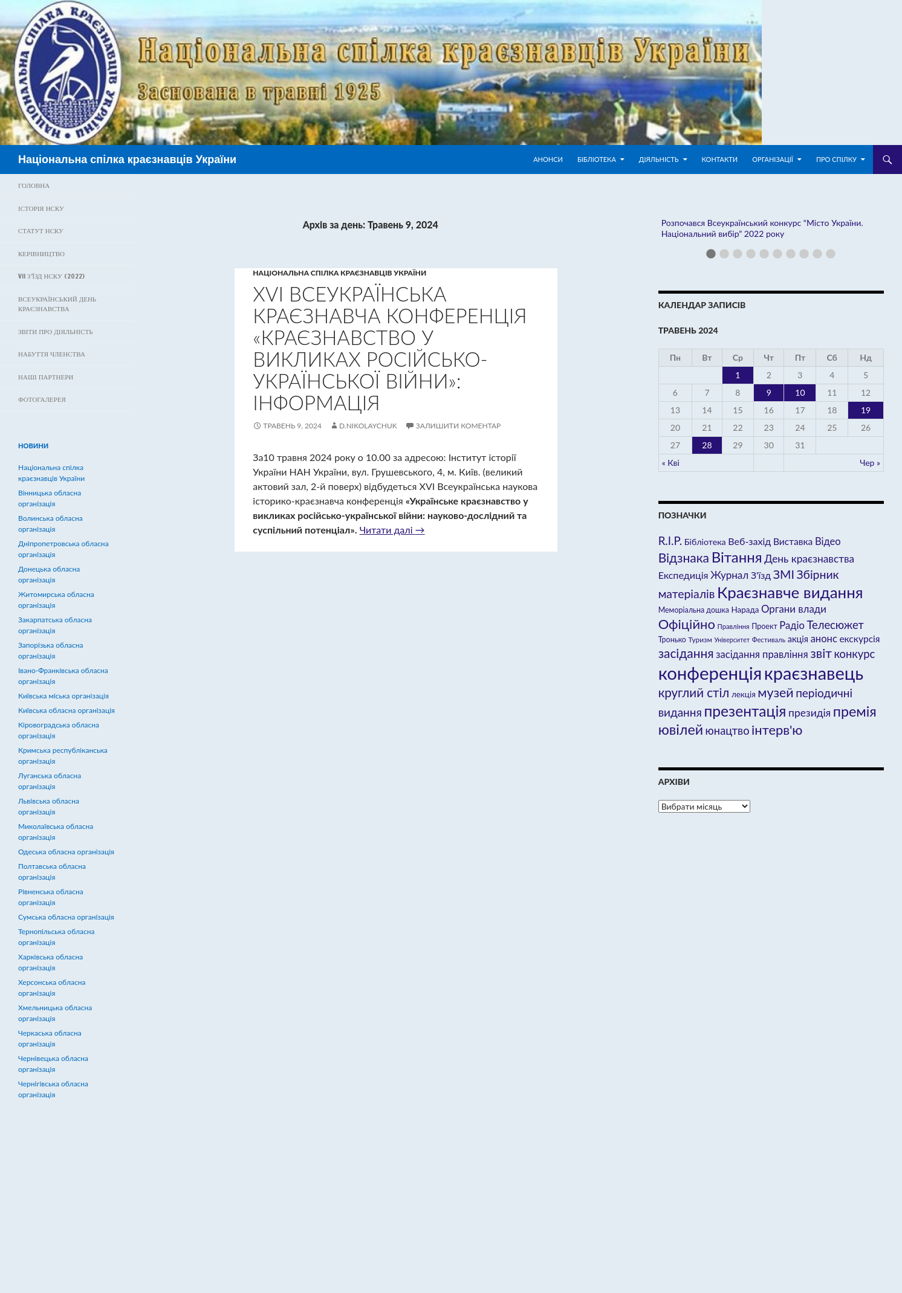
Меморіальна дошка (693, 609)
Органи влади (793, 608)
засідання (686, 652)
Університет (732, 639)
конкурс (854, 653)
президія (809, 712)
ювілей (680, 729)
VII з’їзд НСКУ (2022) (51, 276)
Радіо (791, 625)
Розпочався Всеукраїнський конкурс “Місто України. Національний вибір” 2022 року (762, 228)
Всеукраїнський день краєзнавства (57, 304)
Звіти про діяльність (55, 332)
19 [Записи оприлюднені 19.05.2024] (866, 410)
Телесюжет (834, 624)
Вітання (737, 557)
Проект (764, 626)
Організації (772, 159)
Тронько (672, 639)
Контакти (720, 159)
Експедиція (683, 575)
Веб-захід (749, 541)
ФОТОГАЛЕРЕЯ (42, 399)
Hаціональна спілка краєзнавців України (339, 272)
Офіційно (686, 624)
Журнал (729, 575)
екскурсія (859, 638)
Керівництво (41, 254)
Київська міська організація (63, 695)
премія (855, 711)
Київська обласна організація (66, 710)
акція (798, 639)
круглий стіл (694, 692)
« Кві (671, 462)
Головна (34, 185)
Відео (828, 541)
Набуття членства (51, 354)
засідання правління (762, 654)
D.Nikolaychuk (368, 425)
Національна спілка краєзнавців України (127, 159)
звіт (821, 653)
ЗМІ (783, 574)
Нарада (745, 609)
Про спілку (836, 159)
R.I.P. (670, 540)
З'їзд (761, 575)
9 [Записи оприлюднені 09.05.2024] (769, 392)
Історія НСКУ (41, 208)
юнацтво (728, 730)
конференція (710, 672)
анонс (824, 639)
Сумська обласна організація (66, 916)
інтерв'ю (776, 729)
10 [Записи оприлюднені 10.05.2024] (800, 392)
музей (775, 692)
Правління (733, 626)
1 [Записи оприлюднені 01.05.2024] (737, 375)
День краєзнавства (809, 558)
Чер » (870, 462)
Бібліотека (596, 159)
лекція (744, 694)
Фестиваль (768, 639)
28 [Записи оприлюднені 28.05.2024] (707, 445)
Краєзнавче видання (790, 592)
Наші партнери (45, 377)
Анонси (548, 159)
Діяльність (659, 159)
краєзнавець (813, 672)
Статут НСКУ (40, 231)
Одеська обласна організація (66, 851)
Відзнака (683, 557)
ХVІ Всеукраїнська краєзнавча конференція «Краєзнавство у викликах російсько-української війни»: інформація (390, 348)
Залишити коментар (458, 425)
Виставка (793, 541)
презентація (745, 711)
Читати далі (392, 529)
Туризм (700, 639)
